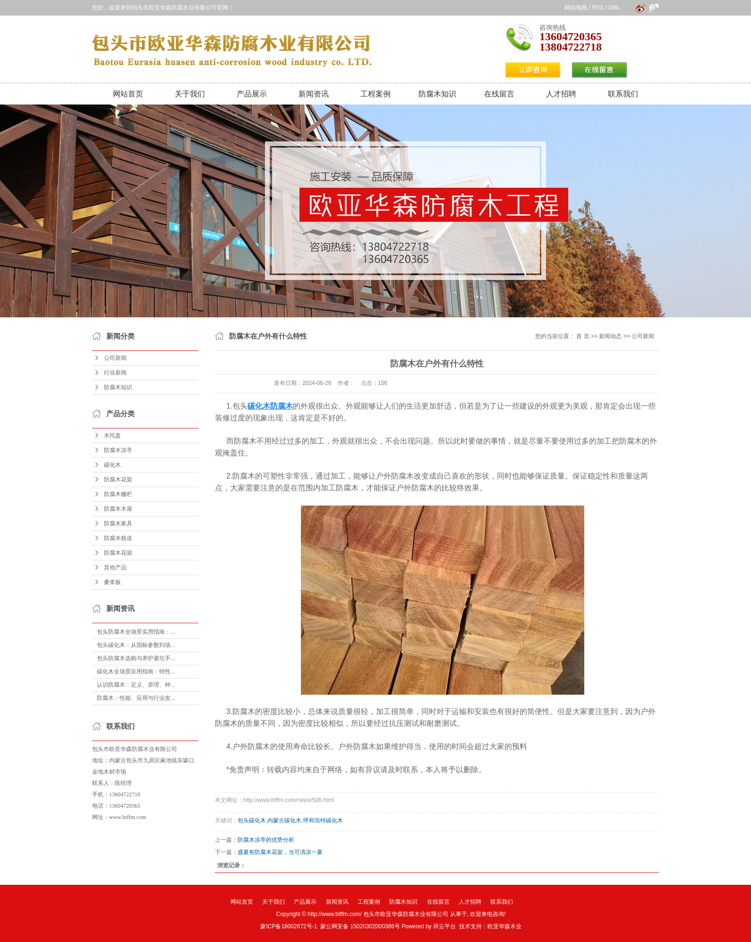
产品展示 (252, 94)
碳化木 (112, 465)
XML (614, 7)
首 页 (582, 336)
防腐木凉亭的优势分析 (266, 840)
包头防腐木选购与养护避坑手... (136, 658)
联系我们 (623, 94)
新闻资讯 (314, 94)
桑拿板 (112, 582)
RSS (598, 7)
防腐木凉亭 (118, 450)
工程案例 (375, 94)
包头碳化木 (252, 820)
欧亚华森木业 (504, 926)
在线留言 (499, 94)
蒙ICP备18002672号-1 (288, 926)
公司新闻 (115, 358)
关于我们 (190, 94)
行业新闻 (115, 372)
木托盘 (112, 435)
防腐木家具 (118, 523)
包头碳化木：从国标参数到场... (136, 645)
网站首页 (128, 94)
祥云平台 (444, 926)
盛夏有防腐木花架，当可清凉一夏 (280, 852)
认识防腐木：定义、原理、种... (136, 684)
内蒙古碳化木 (284, 820)
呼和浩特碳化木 (323, 820)
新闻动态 (610, 336)
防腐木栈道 (118, 538)
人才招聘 (561, 94)
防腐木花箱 (118, 553)
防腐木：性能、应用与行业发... (136, 698)
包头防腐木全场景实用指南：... (136, 631)
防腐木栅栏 (118, 494)
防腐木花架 (118, 479)
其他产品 (115, 567)
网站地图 (575, 7)
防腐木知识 (437, 94)
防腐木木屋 (118, 509)
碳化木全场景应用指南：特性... (136, 671)
